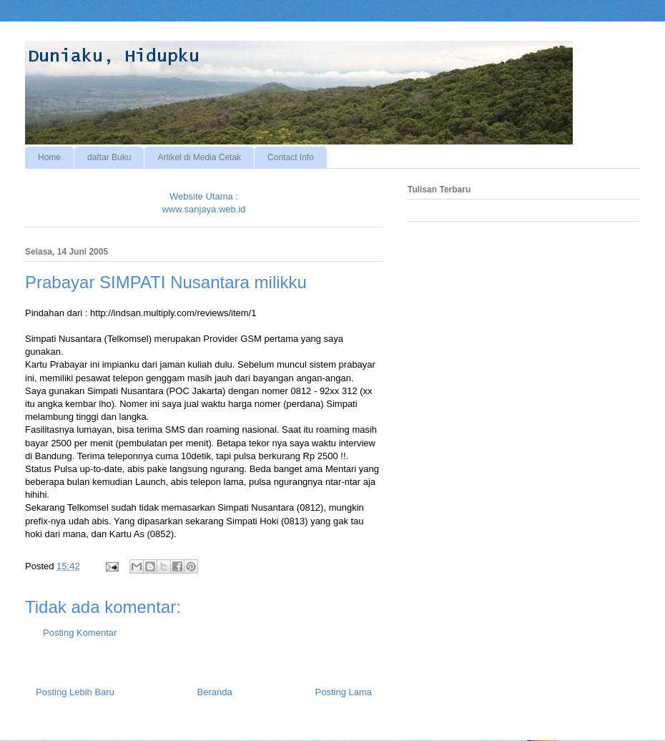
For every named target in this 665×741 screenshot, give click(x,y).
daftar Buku (109, 157)
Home (49, 157)
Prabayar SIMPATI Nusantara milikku (166, 282)
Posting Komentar (80, 632)
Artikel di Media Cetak (199, 157)
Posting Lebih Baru (75, 692)
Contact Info (290, 157)
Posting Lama (344, 692)
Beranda (214, 692)
